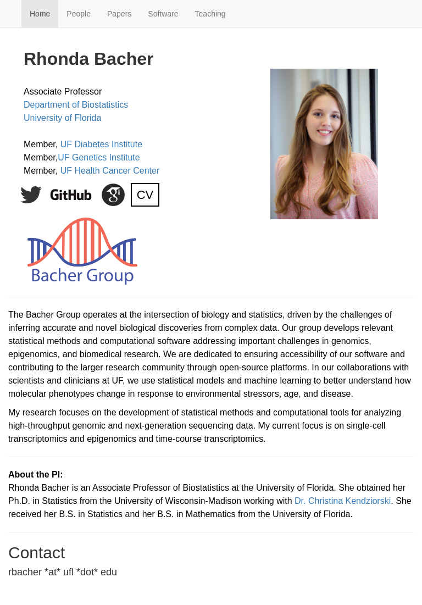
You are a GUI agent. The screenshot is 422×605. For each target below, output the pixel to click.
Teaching (210, 13)
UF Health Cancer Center (110, 170)
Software (163, 13)
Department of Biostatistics (76, 104)
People (78, 13)
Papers (119, 13)
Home (40, 13)
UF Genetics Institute (99, 157)
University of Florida (62, 118)
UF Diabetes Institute (101, 144)
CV (145, 195)
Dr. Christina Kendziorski (343, 501)
